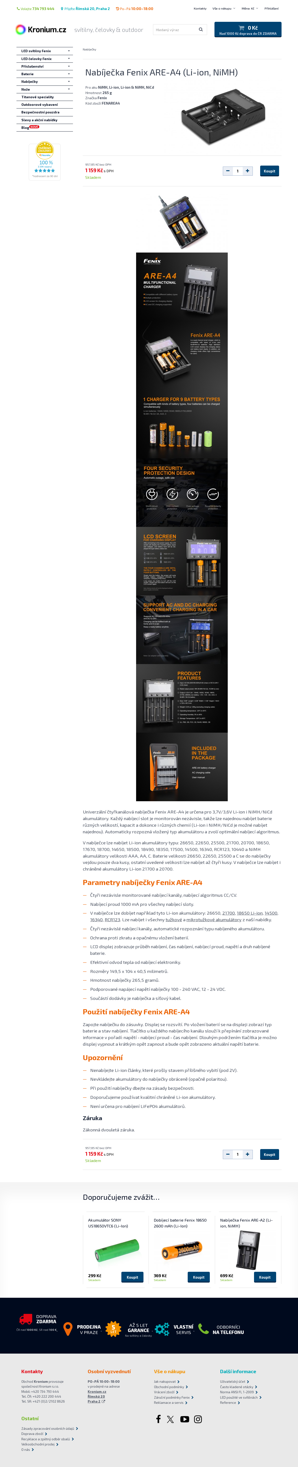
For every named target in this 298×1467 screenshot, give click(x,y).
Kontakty (200, 8)
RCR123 (112, 919)
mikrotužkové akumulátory (213, 919)
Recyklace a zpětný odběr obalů (45, 1439)
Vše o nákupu (222, 8)
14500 (271, 913)
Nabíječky (89, 49)
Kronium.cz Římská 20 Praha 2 (97, 1397)
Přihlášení (272, 8)
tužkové (174, 919)
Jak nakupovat (165, 1381)
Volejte (35, 8)
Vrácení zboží (164, 1392)
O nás (25, 1450)
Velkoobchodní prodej (38, 1444)
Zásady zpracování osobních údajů (47, 1429)
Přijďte (85, 8)
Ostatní (30, 1418)
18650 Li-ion (250, 913)
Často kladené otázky (236, 1387)
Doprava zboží (32, 1434)
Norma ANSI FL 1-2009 (237, 1392)
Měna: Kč (248, 8)
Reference (228, 1403)
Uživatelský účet (232, 1381)
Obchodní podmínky (169, 1387)
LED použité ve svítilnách (239, 1397)
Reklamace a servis (169, 1403)
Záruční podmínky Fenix (172, 1397)
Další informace (238, 1371)
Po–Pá (134, 8)
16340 (96, 919)
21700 (228, 913)
